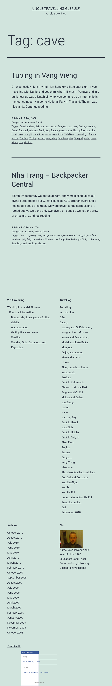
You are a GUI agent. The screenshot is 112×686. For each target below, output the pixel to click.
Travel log (65, 307)
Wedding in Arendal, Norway (23, 307)
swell (24, 243)
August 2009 (14, 582)
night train (57, 134)
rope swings (81, 134)
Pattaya (66, 452)
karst (14, 134)
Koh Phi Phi (68, 492)
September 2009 (17, 577)
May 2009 (13, 597)
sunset (15, 138)
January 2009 (15, 617)
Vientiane (63, 138)
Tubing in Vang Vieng (44, 75)
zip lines (28, 142)
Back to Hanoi (70, 422)
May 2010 (13, 552)
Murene (49, 239)
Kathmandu (68, 372)
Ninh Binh (69, 134)
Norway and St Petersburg (77, 327)
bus (70, 126)
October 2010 (15, 532)
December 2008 (16, 622)
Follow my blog (39, 682)
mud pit (28, 134)
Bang (33, 235)
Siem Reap (68, 442)
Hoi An (65, 407)
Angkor (66, 447)
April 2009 (13, 602)
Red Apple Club (78, 239)
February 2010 (15, 567)
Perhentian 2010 (71, 512)
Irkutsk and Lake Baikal (75, 342)
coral (59, 235)
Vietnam (42, 243)
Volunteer (34, 672)
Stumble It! (14, 646)
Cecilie (81, 126)
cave (75, 126)
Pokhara (66, 377)
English (87, 235)
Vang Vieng (51, 138)
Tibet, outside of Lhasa (75, 367)
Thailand (24, 138)
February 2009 (15, 612)
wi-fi (21, 142)
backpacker (51, 126)
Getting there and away (24, 332)
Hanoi (65, 412)
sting (97, 239)
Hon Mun (16, 239)
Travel (39, 122)
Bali (64, 507)
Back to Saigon (70, 437)
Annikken (24, 235)
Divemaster (69, 235)
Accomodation (19, 327)
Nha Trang (59, 239)
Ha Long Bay (69, 417)
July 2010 (13, 542)
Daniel (15, 130)
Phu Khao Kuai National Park (78, 472)
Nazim (48, 134)
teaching (32, 243)
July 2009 (13, 587)
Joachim (90, 130)
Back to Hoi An (70, 432)
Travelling (26, 672)
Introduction (67, 312)
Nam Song (38, 134)
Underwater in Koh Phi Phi (77, 497)
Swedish (16, 243)
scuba (91, 239)
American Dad (27, 126)
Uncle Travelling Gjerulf (56, 9)
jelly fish (26, 239)
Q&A (62, 317)
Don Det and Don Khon (75, 477)
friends (54, 130)
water (87, 138)
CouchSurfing (44, 672)
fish (94, 235)
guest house (65, 130)
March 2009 (14, 607)
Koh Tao (66, 487)
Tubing (32, 138)
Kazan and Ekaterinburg (75, 337)
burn (39, 235)
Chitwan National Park (75, 387)
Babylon (39, 126)
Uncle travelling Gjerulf (31, 662)
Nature (31, 122)
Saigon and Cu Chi (72, 392)
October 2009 (15, 572)
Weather (16, 337)
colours (52, 235)
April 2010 (13, 557)
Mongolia (67, 347)
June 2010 (13, 547)
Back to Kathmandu (73, 382)
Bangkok (62, 126)
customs (91, 126)
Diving (31, 231)
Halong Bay (79, 130)
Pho (68, 239)
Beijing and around (72, 352)
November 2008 (16, 627)
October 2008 (15, 632)
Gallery (64, 322)
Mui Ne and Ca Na (72, 397)
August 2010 (14, 537)
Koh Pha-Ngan (70, 482)
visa (71, 138)
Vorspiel (78, 138)
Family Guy (44, 130)
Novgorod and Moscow (75, 332)
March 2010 (14, 562)
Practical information (21, 312)
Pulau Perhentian (71, 502)
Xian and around (71, 357)
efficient (33, 130)
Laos (20, 134)
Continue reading (37, 106)
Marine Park (38, 239)
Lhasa (65, 362)
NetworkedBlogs (27, 652)
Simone (92, 134)
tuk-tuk (41, 138)
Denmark (23, 130)
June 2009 (13, 592)
